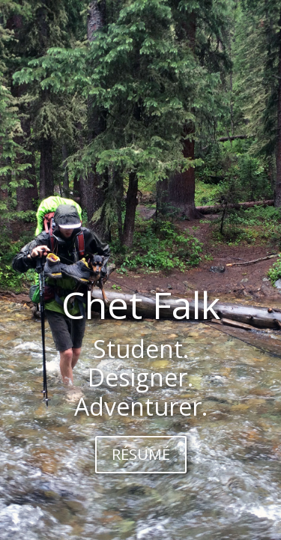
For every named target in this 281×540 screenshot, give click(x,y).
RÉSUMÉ (141, 454)
